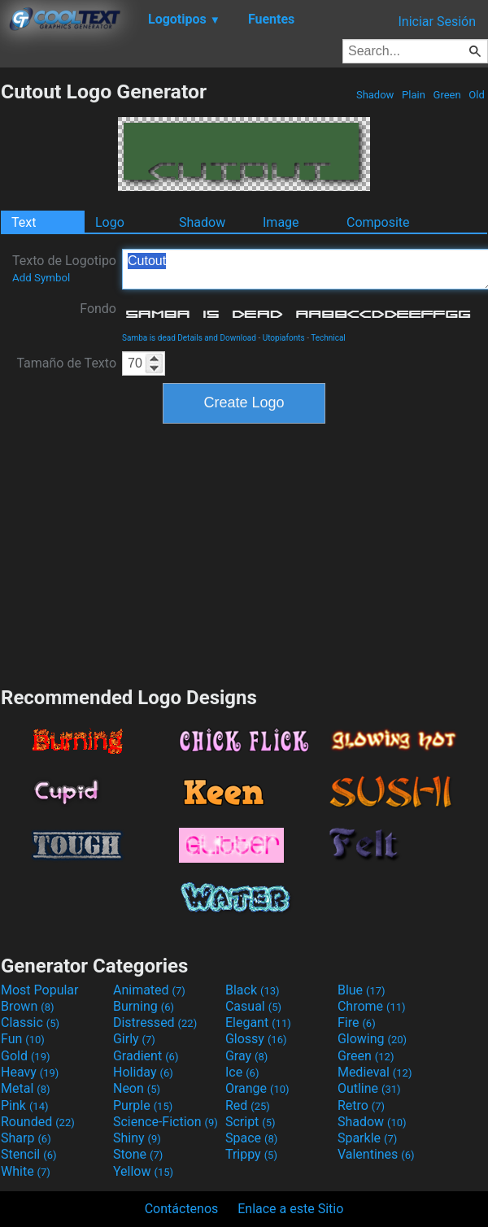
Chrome (372, 1006)
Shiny (137, 1138)
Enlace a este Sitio (290, 1208)
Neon (136, 1088)
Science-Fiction (165, 1121)
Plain (413, 95)
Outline (369, 1088)
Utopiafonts (284, 337)
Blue (362, 990)
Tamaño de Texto (66, 363)
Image (281, 222)
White (25, 1171)
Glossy (256, 1038)
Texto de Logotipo (64, 268)
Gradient (145, 1056)
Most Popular (40, 990)
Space (251, 1138)
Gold (25, 1056)
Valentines (376, 1154)
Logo (109, 222)
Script (250, 1121)
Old (476, 95)
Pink (25, 1105)
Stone (138, 1154)
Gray (246, 1056)
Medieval (375, 1072)
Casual (253, 1006)
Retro (361, 1105)
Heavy (30, 1072)
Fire (357, 1022)
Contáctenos (182, 1208)
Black (252, 990)
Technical (328, 337)
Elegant (258, 1022)
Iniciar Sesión (437, 21)
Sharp (26, 1138)
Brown (27, 1006)
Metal (25, 1088)
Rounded (38, 1121)
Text (23, 222)
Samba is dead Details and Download (189, 337)
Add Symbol (41, 278)
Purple (142, 1105)
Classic (30, 1022)
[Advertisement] (244, 553)
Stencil (28, 1154)
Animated (149, 990)
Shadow (375, 95)
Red (247, 1105)
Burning (143, 1006)
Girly (134, 1038)
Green (447, 95)
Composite (378, 222)
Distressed (155, 1022)
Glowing (372, 1038)
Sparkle (367, 1138)
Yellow (143, 1171)
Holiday (143, 1072)
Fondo (98, 308)
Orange (257, 1088)
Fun (23, 1038)
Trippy (251, 1154)
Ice (242, 1072)
